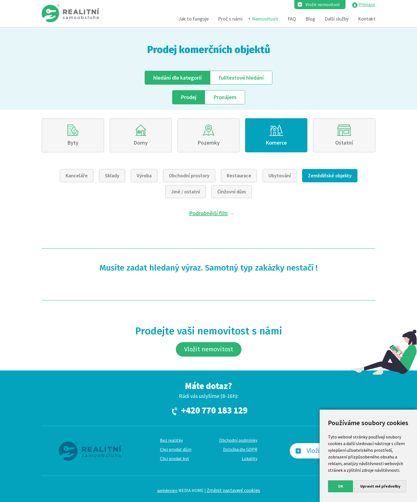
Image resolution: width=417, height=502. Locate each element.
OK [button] (340, 486)
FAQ (292, 19)
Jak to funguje (193, 19)
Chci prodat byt (174, 458)
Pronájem (224, 97)
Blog (310, 19)
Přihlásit (367, 4)
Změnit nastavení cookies (233, 490)
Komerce (276, 142)
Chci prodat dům (175, 449)
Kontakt (366, 19)
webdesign (167, 490)
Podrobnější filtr (208, 213)
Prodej (188, 97)
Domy (141, 142)
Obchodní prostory (189, 175)
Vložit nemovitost (322, 4)
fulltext (241, 77)
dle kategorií (177, 77)
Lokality (249, 458)
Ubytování (279, 175)
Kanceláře (77, 175)
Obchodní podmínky (238, 440)
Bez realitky (171, 440)
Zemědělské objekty (330, 175)
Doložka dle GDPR (240, 449)
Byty (72, 142)
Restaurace (239, 175)
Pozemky (209, 142)
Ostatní (344, 142)
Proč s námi (230, 19)
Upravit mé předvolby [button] (380, 486)
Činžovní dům (231, 191)
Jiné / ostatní (185, 191)
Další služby (337, 19)
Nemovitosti (265, 19)
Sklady (112, 175)
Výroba (144, 175)
